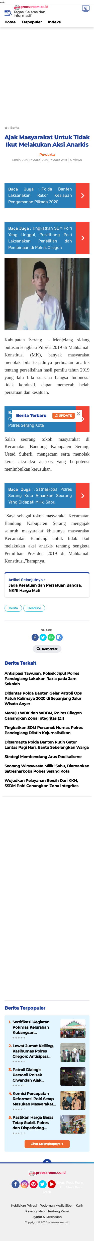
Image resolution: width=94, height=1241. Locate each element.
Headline (34, 608)
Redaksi (50, 1192)
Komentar (47, 648)
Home (10, 22)
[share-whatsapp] (51, 637)
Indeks (54, 22)
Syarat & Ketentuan (47, 1217)
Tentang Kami (58, 1211)
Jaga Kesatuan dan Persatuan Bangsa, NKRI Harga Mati (45, 588)
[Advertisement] (47, 74)
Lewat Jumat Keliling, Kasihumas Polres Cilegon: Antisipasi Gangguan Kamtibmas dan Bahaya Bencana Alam (34, 1051)
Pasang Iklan (35, 1211)
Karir (79, 1205)
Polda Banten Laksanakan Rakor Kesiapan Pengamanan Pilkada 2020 (40, 195)
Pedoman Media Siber (56, 1205)
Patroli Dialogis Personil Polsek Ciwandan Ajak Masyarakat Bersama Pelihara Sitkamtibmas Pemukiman (34, 1075)
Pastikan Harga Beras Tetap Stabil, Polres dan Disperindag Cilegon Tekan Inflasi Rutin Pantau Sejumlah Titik (34, 1123)
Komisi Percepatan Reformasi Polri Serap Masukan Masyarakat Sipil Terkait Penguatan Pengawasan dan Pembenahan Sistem (34, 1099)
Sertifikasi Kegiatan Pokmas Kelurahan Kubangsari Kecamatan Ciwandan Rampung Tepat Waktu (34, 1027)
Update (63, 415)
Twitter (45, 1186)
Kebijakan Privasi (24, 1205)
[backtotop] (47, 1163)
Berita (13, 608)
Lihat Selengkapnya (47, 1144)
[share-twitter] (43, 637)
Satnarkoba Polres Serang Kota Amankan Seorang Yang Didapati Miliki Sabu (40, 496)
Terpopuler (32, 22)
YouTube (55, 1186)
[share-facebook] (35, 637)
